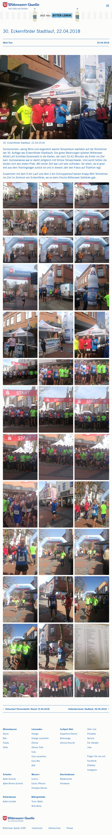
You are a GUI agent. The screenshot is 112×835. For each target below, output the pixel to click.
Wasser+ (36, 775)
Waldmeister (66, 779)
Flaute (6, 743)
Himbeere (65, 784)
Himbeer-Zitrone (39, 788)
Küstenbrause (9, 797)
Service (90, 738)
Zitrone (35, 743)
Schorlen (7, 775)
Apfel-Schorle (9, 779)
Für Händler (93, 743)
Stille (5, 748)
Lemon (35, 779)
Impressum (37, 828)
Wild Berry (37, 806)
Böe (5, 738)
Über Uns (91, 729)
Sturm (6, 734)
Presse (69, 828)
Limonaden (37, 729)
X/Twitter (91, 766)
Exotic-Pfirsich (38, 784)
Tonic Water (37, 802)
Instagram (92, 770)
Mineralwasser (10, 729)
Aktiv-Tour (8, 43)
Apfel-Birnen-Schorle (13, 784)
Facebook (92, 761)
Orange (35, 734)
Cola (34, 752)
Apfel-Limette (9, 802)
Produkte (91, 734)
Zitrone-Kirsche (67, 743)
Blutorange (65, 738)
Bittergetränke (38, 797)
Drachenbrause (67, 775)
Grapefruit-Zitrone (68, 734)
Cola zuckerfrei (39, 757)
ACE (33, 766)
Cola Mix (36, 761)
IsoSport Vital (66, 729)
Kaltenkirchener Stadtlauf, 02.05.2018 (87, 709)
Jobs (89, 748)
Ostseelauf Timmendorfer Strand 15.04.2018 (27, 709)
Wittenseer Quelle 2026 (14, 828)
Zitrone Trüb (37, 748)
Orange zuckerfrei (40, 738)
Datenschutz (55, 828)
